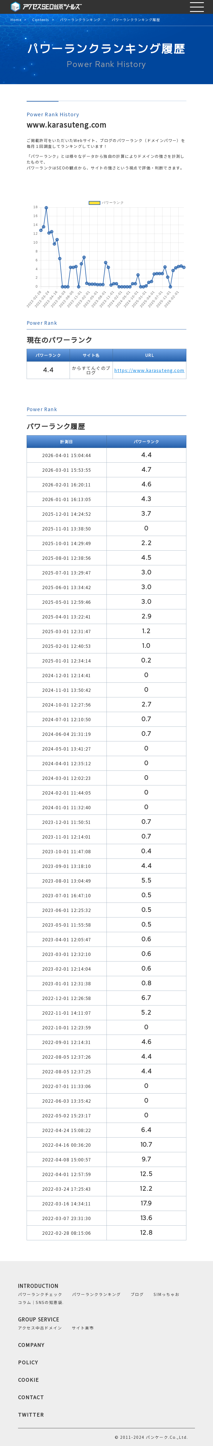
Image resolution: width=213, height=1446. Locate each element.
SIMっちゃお (166, 1294)
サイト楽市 (83, 1328)
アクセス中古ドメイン (40, 1328)
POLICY (28, 1362)
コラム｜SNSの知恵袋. (41, 1302)
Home (16, 20)
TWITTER (31, 1414)
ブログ (137, 1294)
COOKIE (28, 1379)
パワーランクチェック (40, 1294)
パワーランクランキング (80, 20)
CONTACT (31, 1397)
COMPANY (31, 1344)
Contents (40, 20)
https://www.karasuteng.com (149, 370)
